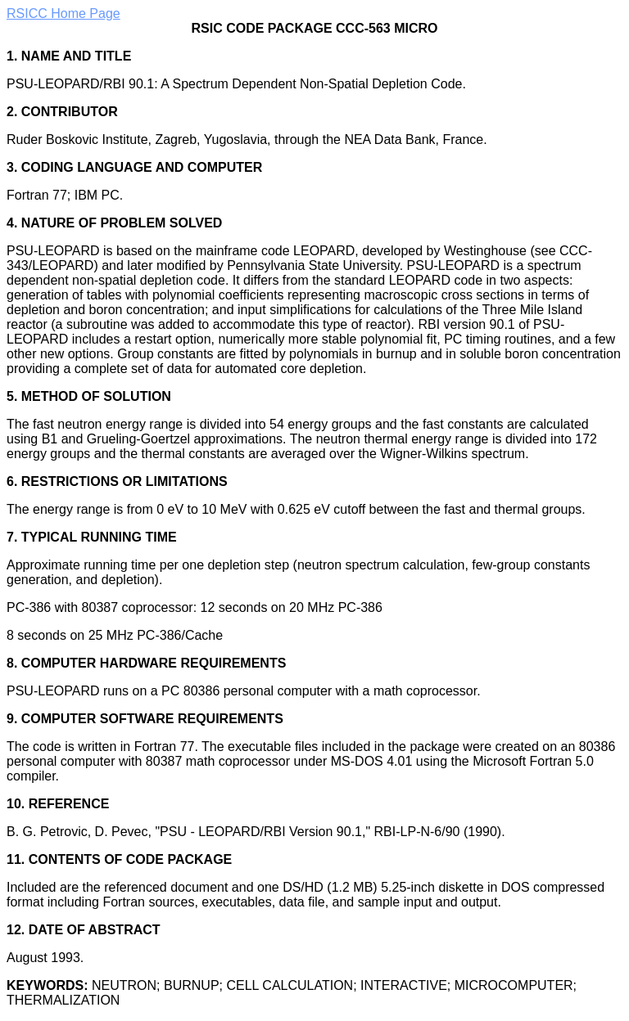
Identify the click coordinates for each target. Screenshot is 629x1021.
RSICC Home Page (63, 13)
